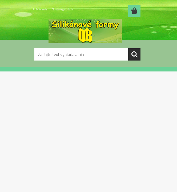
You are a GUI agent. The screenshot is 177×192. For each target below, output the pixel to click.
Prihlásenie (40, 9)
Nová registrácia (62, 9)
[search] (134, 54)
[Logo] (85, 31)
